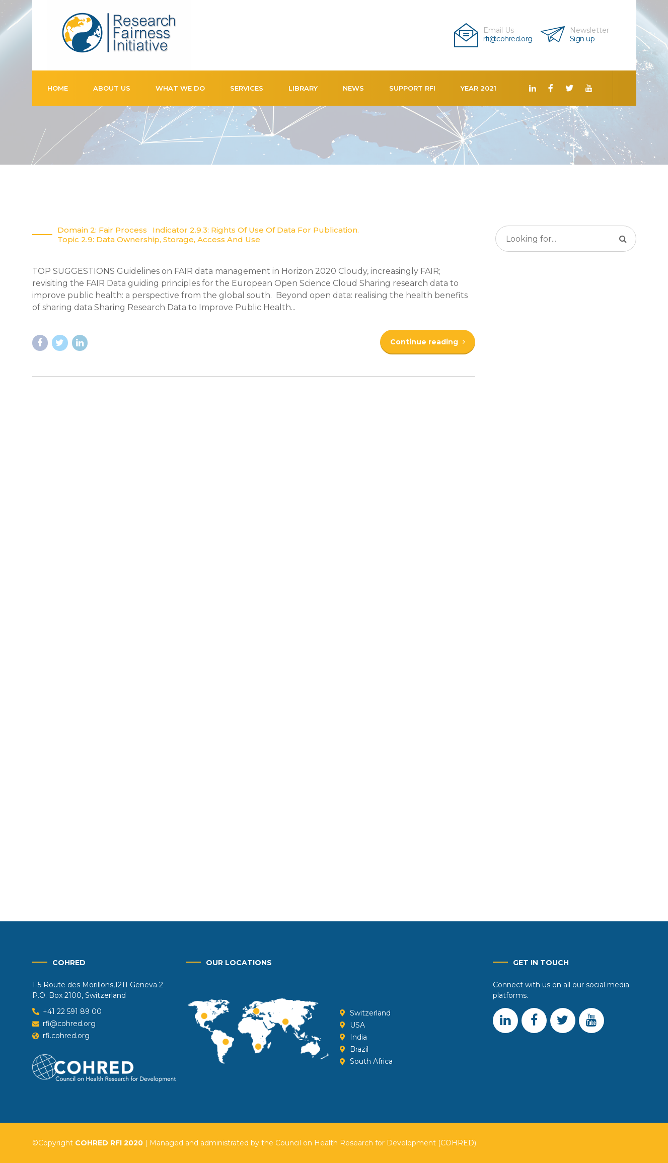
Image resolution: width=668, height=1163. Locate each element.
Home (57, 88)
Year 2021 (478, 88)
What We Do (180, 88)
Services (246, 88)
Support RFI (412, 88)
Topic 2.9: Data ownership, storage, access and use (158, 239)
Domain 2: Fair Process (102, 230)
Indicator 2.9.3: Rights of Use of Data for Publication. (256, 230)
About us (111, 88)
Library (303, 88)
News (353, 88)
